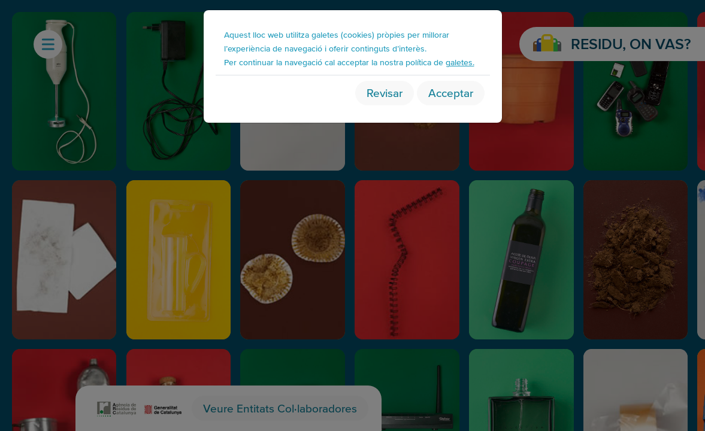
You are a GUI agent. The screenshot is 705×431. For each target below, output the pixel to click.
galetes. (460, 62)
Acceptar (450, 93)
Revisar (385, 93)
